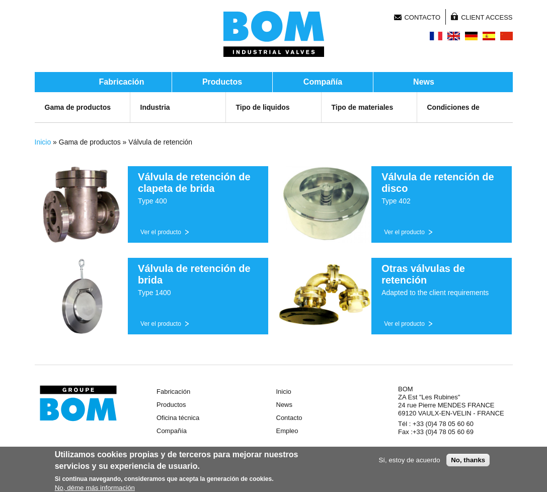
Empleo (287, 431)
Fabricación (121, 82)
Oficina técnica (178, 417)
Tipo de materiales (363, 107)
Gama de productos (78, 107)
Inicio (43, 142)
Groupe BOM (78, 403)
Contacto (422, 17)
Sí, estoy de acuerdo (409, 461)
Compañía (322, 82)
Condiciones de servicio (453, 117)
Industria (155, 107)
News (423, 82)
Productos (222, 82)
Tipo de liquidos (263, 107)
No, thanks (468, 461)
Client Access (486, 17)
